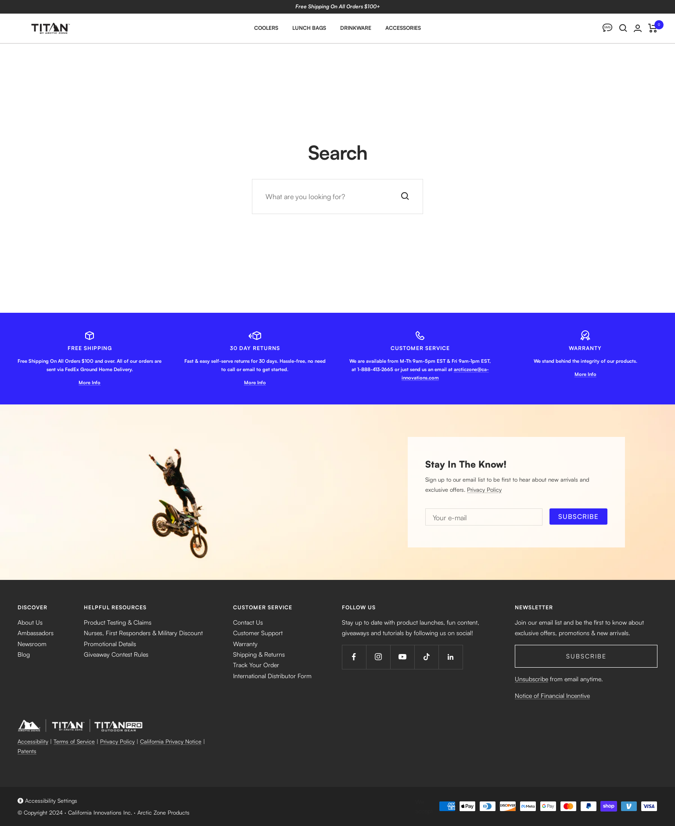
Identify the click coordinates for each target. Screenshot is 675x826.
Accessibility (33, 741)
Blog (24, 654)
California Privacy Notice (170, 741)
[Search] (623, 28)
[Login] (638, 28)
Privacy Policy (484, 489)
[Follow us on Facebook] (354, 657)
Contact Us (248, 622)
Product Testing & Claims (117, 622)
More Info (90, 382)
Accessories (403, 28)
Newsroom (32, 643)
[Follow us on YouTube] (402, 657)
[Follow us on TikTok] (426, 657)
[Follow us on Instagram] (378, 657)
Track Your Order (256, 665)
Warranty (245, 643)
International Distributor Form (272, 675)
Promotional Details (110, 643)
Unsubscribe (531, 679)
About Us (30, 622)
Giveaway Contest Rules (116, 654)
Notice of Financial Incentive (552, 695)
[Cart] (652, 28)
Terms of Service (74, 741)
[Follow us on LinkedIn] (450, 657)
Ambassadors (36, 632)
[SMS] (607, 28)
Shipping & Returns (259, 654)
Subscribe (586, 656)
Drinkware (355, 28)
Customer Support (258, 632)
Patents (27, 750)
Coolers (266, 28)
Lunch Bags (309, 28)
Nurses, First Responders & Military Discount (143, 632)
